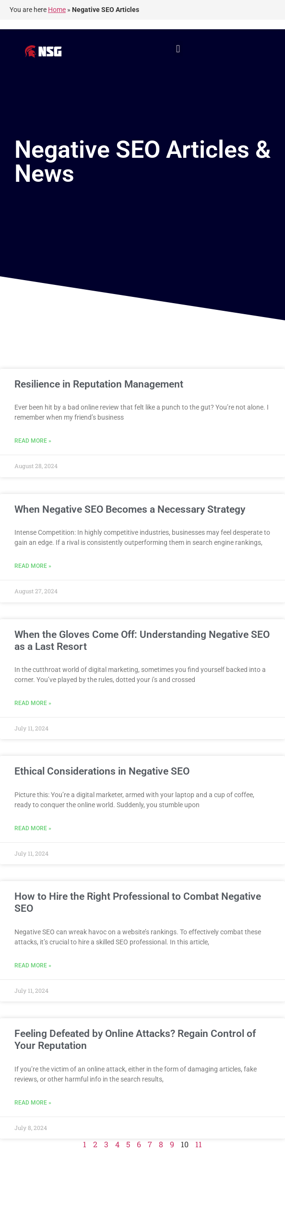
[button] (178, 49)
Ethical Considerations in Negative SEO (102, 771)
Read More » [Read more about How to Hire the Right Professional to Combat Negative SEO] (32, 965)
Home (57, 9)
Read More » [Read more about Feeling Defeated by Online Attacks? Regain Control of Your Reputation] (32, 1102)
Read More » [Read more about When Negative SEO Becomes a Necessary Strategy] (32, 566)
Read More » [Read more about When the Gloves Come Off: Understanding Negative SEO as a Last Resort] (32, 703)
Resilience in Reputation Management (98, 384)
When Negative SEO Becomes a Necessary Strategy (129, 509)
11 (198, 1144)
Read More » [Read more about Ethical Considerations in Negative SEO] (32, 828)
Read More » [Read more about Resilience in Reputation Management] (32, 440)
